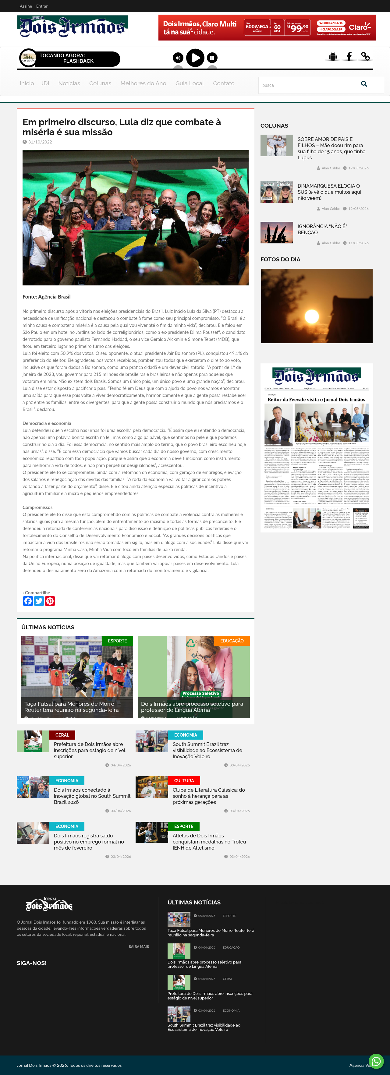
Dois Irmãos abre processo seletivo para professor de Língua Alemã (192, 707)
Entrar (42, 6)
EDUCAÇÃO (232, 640)
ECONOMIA (185, 735)
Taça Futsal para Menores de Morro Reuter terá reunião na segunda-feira (71, 707)
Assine (26, 6)
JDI (45, 83)
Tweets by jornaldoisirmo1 (299, 902)
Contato (224, 83)
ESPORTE (117, 640)
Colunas (100, 83)
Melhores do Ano (143, 83)
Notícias (69, 83)
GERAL (62, 735)
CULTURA (184, 780)
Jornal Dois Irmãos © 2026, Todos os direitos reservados (69, 1065)
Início (27, 83)
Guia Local (190, 83)
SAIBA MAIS (139, 947)
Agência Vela (361, 1065)
